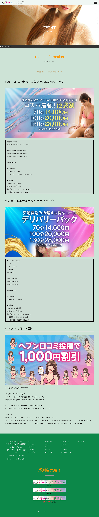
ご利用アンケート (66, 452)
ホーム (5, 46)
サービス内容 (31, 452)
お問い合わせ (65, 442)
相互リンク (81, 442)
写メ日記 (63, 444)
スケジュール (31, 447)
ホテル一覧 (64, 449)
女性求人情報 (48, 452)
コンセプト (31, 449)
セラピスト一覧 (32, 444)
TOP (29, 442)
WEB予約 (47, 449)
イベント (12, 46)
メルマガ (63, 447)
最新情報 (47, 444)
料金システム (48, 442)
